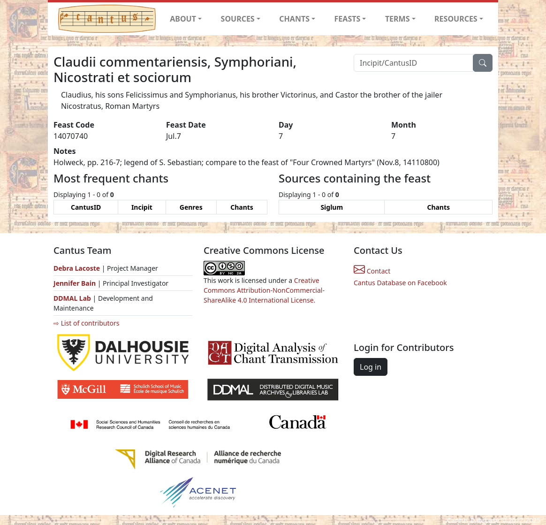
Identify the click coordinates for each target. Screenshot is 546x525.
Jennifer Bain (75, 283)
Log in (370, 367)
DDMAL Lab (72, 298)
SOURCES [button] (238, 19)
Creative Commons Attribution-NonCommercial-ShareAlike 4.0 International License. (264, 290)
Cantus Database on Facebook (400, 282)
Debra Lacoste (76, 268)
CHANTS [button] (294, 19)
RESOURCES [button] (456, 19)
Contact (372, 270)
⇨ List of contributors (86, 323)
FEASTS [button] (347, 19)
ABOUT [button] (183, 19)
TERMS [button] (397, 19)
